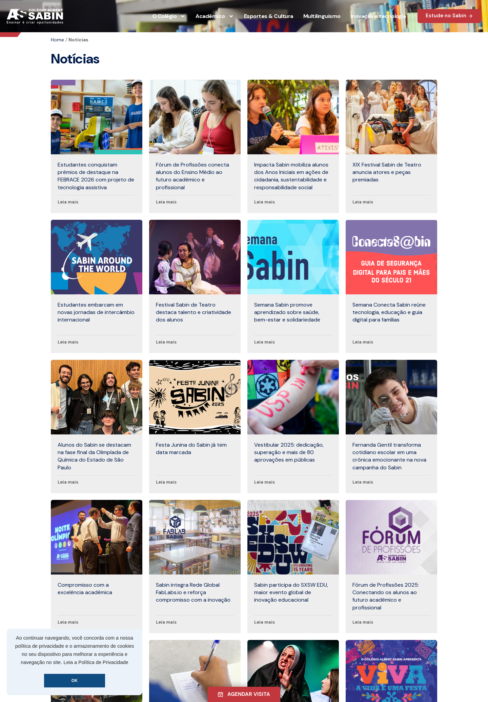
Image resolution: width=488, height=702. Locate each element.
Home (57, 40)
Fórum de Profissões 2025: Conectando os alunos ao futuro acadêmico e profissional (385, 596)
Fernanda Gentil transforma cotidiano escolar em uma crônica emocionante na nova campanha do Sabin (389, 456)
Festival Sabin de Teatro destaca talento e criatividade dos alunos (193, 312)
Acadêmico (215, 16)
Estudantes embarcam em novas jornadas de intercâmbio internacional (96, 312)
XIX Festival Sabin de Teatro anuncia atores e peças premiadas (386, 172)
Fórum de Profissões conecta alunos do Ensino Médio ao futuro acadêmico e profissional (192, 176)
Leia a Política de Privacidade (96, 662)
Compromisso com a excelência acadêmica (85, 588)
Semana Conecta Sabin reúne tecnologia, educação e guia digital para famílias (389, 312)
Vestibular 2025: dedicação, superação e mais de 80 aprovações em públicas (289, 452)
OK (75, 680)
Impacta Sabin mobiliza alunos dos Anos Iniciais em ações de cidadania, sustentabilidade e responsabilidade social (291, 176)
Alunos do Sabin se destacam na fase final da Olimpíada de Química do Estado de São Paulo (94, 456)
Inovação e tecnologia (378, 16)
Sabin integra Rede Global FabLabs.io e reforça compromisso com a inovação (193, 592)
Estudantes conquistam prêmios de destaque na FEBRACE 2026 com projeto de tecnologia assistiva (96, 176)
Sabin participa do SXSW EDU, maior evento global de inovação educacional (291, 592)
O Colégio (169, 16)
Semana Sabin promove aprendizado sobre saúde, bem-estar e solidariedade (287, 312)
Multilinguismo (322, 16)
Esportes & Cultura (268, 16)
